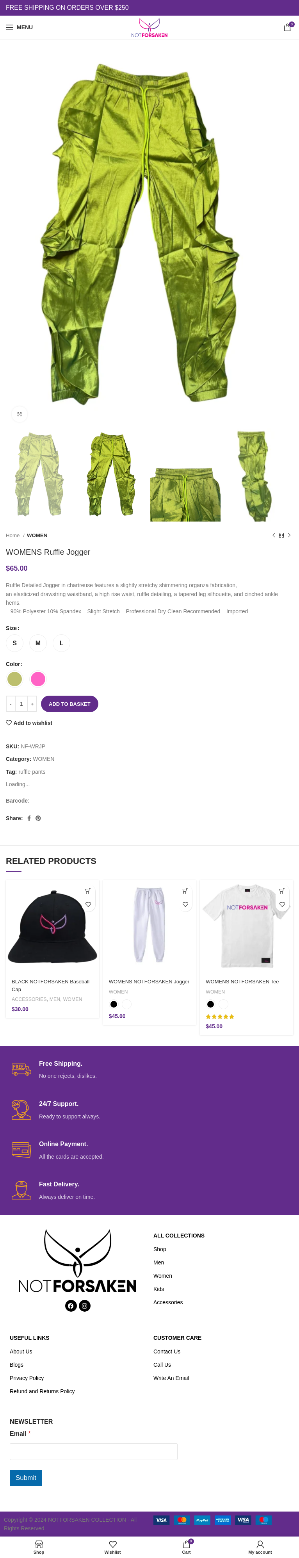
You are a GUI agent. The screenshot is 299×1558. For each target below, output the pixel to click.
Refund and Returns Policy (42, 1391)
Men (158, 1262)
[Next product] (289, 536)
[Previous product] (274, 536)
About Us (21, 1351)
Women (162, 1276)
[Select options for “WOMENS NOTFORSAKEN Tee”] (282, 891)
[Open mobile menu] (19, 27)
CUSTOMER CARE (177, 1338)
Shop (159, 1249)
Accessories (168, 1302)
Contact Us (166, 1351)
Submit (26, 1477)
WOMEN (37, 535)
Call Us (162, 1365)
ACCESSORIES (30, 999)
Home (13, 535)
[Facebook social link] (29, 818)
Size (11, 628)
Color (13, 664)
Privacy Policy (27, 1378)
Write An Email (171, 1378)
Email (20, 1433)
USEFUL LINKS (30, 1338)
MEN (58, 999)
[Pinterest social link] (38, 818)
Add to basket (70, 704)
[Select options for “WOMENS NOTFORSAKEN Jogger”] (185, 891)
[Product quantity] (21, 704)
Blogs (16, 1365)
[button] (88, 891)
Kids (158, 1289)
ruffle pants (31, 772)
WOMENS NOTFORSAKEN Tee (245, 981)
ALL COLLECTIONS (179, 1235)
